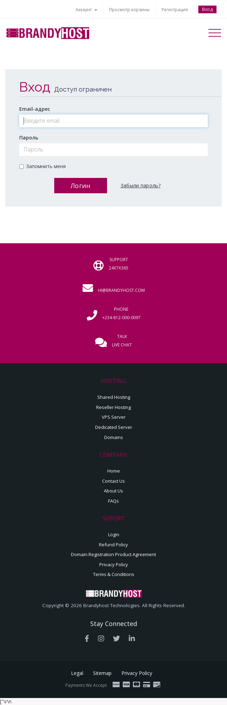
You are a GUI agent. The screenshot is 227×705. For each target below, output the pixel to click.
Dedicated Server (113, 427)
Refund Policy (113, 544)
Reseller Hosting (113, 407)
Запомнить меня (42, 166)
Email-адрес (34, 109)
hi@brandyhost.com (121, 290)
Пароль (28, 137)
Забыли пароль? (141, 185)
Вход (207, 9)
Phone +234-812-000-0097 (121, 313)
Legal (77, 673)
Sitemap (102, 673)
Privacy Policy (113, 564)
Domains (113, 437)
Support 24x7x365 (118, 264)
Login (113, 534)
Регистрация (175, 10)
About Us (113, 491)
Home (113, 471)
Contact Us (113, 481)
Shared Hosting (113, 397)
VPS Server (114, 417)
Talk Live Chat (122, 340)
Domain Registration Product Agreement (113, 554)
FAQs (113, 501)
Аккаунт (86, 10)
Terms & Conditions (113, 574)
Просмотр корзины (129, 10)
